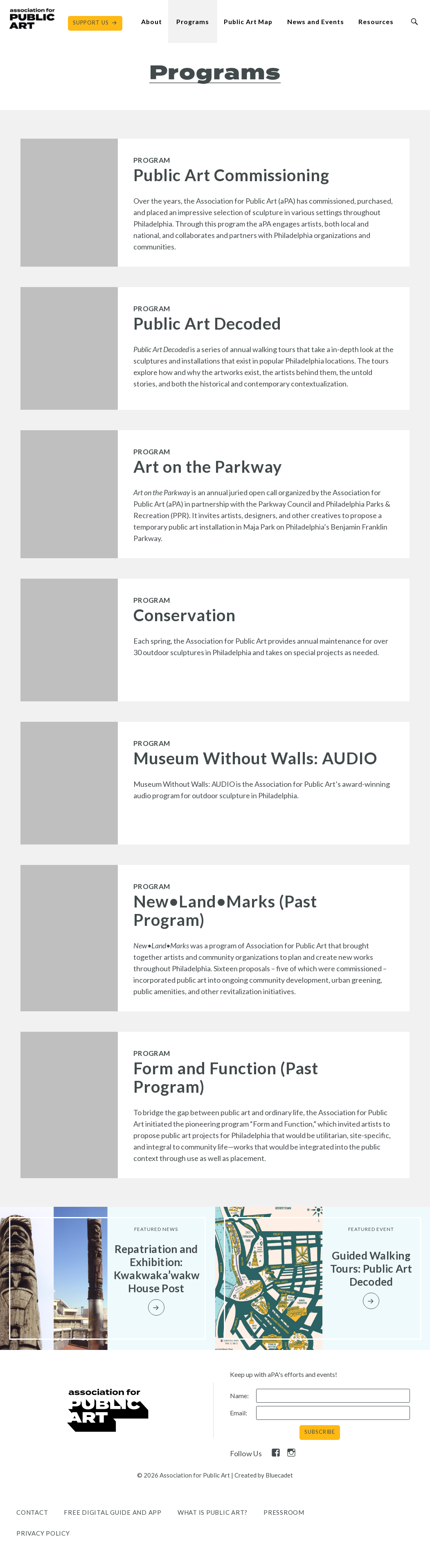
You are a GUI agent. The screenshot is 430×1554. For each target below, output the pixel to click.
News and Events (315, 21)
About (151, 21)
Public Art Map (248, 21)
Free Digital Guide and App (113, 1512)
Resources (376, 21)
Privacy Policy (43, 1533)
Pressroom (283, 1512)
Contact (32, 1512)
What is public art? (213, 1512)
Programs (192, 21)
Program (151, 160)
